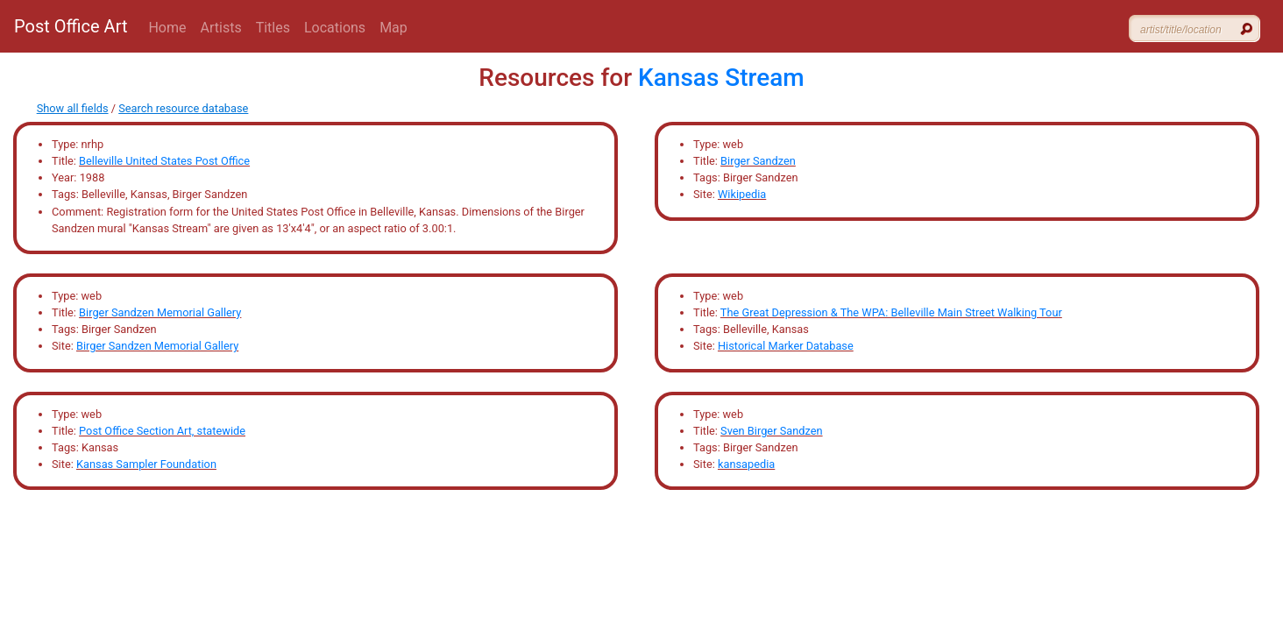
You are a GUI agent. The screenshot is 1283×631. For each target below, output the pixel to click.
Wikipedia (742, 194)
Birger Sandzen (758, 160)
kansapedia (746, 464)
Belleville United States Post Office (164, 160)
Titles (273, 27)
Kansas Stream (721, 77)
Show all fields (73, 108)
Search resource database (183, 108)
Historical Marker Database (786, 345)
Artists (221, 27)
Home (167, 27)
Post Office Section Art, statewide (162, 430)
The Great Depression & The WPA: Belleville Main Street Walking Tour (891, 312)
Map (393, 27)
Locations (334, 27)
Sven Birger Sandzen (771, 430)
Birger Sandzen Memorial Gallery (160, 312)
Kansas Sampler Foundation (146, 464)
